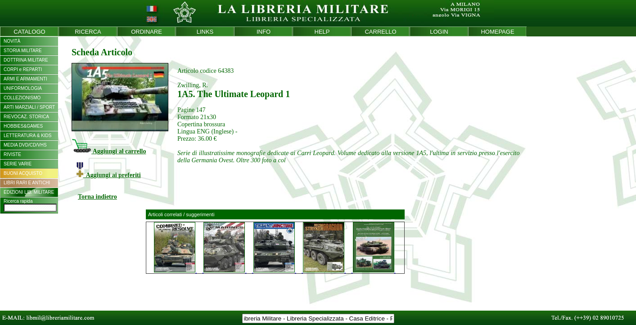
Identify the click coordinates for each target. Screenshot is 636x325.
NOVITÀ (12, 41)
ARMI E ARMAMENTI (25, 78)
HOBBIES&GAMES (23, 126)
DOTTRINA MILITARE (26, 60)
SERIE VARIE (18, 163)
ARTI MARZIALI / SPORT (29, 107)
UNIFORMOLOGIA (23, 88)
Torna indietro (97, 196)
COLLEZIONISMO (22, 97)
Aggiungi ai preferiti (109, 175)
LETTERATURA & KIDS (28, 135)
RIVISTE (12, 154)
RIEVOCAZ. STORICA (26, 116)
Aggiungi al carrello (109, 151)
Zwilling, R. (192, 85)
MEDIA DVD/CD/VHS (25, 144)
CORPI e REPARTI (23, 69)
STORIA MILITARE (23, 50)
